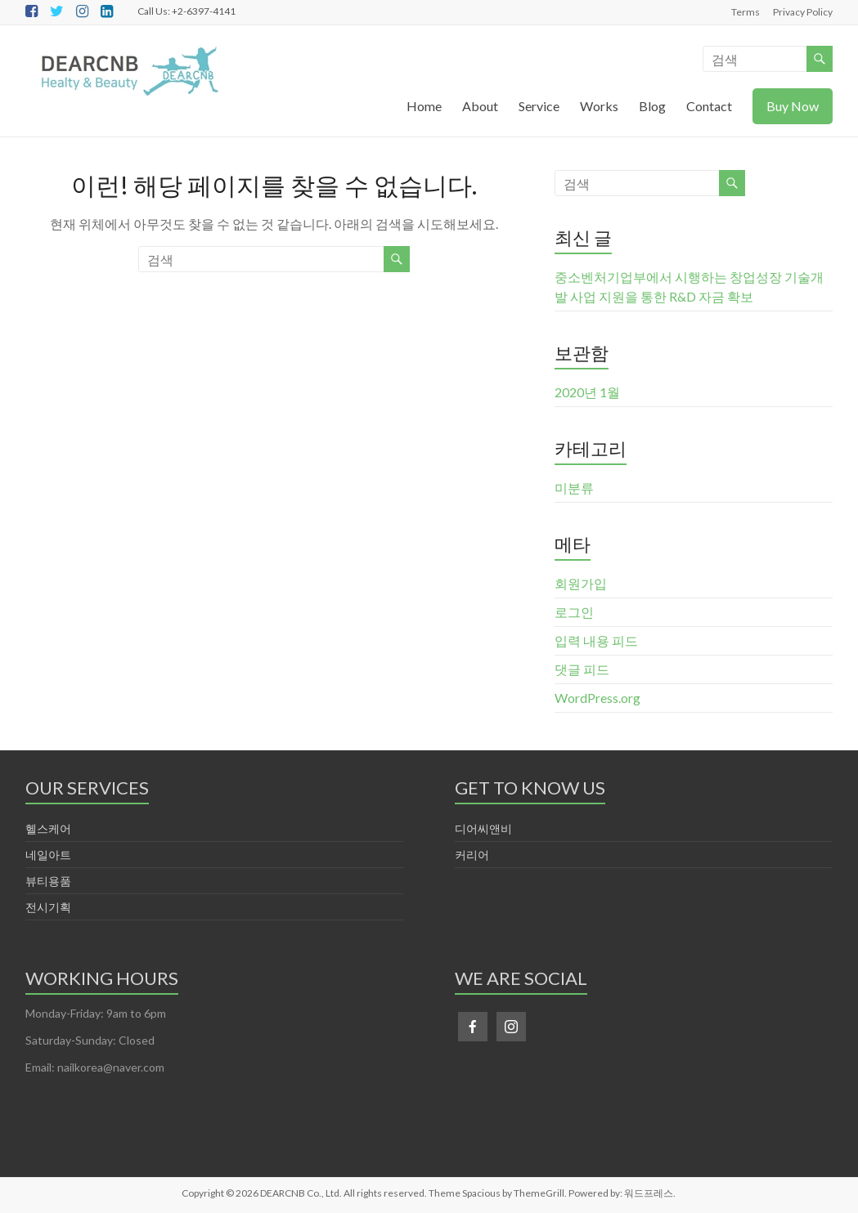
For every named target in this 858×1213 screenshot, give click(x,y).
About (480, 106)
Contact (709, 106)
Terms (745, 11)
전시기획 (48, 907)
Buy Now (792, 106)
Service (539, 106)
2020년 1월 (587, 392)
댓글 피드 (582, 669)
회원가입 (581, 583)
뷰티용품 (48, 881)
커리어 (472, 855)
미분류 (574, 487)
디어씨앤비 (483, 828)
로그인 (574, 612)
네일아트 (48, 855)
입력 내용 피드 (596, 640)
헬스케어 (48, 828)
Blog (652, 106)
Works (599, 106)
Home (424, 106)
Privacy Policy (803, 11)
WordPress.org (597, 697)
